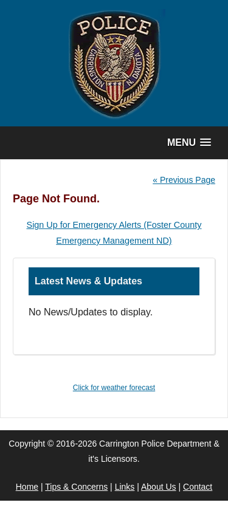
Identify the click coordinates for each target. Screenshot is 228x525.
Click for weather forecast (114, 387)
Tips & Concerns (76, 487)
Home (27, 487)
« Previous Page (184, 180)
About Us (158, 487)
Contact (197, 487)
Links (125, 487)
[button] (189, 142)
